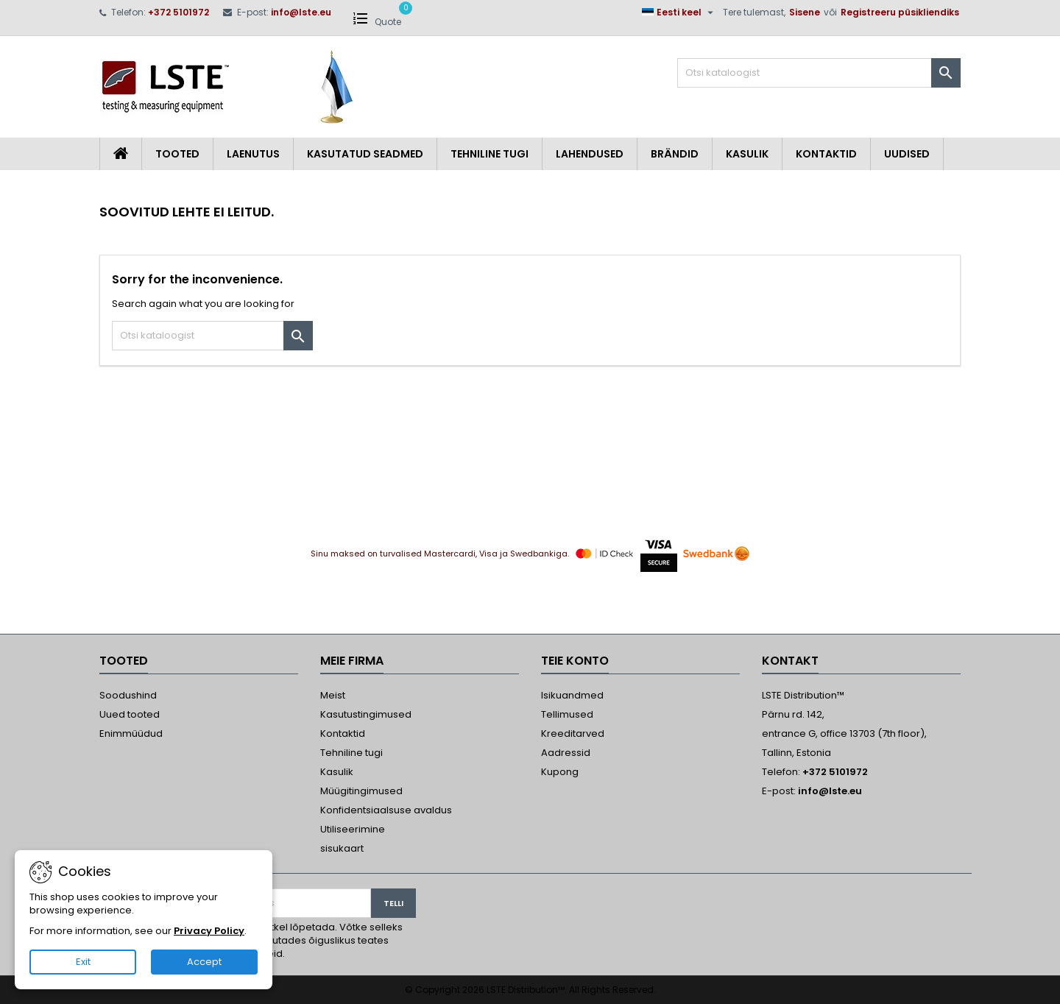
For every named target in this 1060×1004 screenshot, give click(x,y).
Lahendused (589, 153)
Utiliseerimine (352, 829)
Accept (204, 962)
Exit (83, 962)
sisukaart (342, 848)
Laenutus (253, 153)
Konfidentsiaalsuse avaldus (386, 810)
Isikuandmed (572, 695)
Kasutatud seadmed (365, 153)
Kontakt (790, 660)
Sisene (804, 12)
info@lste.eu (301, 12)
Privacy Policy (209, 931)
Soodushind (128, 695)
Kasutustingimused (365, 714)
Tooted (177, 153)
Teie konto (575, 660)
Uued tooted (129, 714)
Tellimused (567, 714)
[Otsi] (819, 73)
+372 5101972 (178, 12)
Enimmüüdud (131, 733)
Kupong (560, 772)
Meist (332, 695)
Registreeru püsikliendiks (900, 12)
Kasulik (747, 153)
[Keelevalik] (679, 12)
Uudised (907, 153)
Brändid (675, 153)
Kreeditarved (572, 733)
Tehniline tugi (490, 153)
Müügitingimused (361, 791)
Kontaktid (826, 153)
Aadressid (565, 753)
